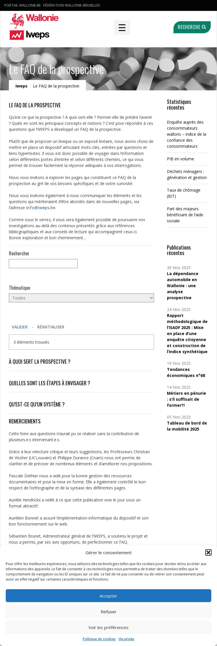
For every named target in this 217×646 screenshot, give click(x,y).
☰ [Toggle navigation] (122, 27)
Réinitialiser (50, 327)
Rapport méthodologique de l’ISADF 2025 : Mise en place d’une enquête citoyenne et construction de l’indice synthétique (187, 333)
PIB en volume (180, 159)
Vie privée (126, 639)
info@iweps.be (40, 207)
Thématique (19, 287)
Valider (20, 327)
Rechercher (19, 253)
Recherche (192, 27)
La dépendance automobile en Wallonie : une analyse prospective (182, 285)
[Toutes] (81, 297)
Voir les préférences (108, 627)
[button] (208, 552)
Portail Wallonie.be (22, 5)
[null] (43, 263)
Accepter (108, 596)
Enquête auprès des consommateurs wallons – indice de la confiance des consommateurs (186, 134)
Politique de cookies (99, 639)
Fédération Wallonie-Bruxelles (71, 5)
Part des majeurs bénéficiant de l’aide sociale (185, 214)
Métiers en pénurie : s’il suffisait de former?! (186, 399)
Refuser (109, 611)
